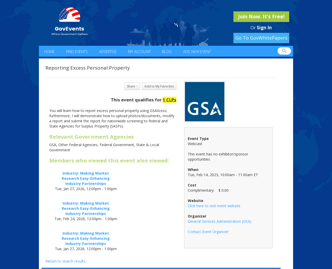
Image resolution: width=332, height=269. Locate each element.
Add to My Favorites (159, 86)
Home (49, 51)
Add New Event (197, 51)
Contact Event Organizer (208, 231)
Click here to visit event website (214, 205)
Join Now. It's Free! (261, 16)
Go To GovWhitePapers (261, 38)
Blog (167, 51)
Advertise (108, 51)
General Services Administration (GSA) (219, 221)
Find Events (77, 51)
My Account (139, 51)
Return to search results (65, 261)
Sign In (264, 28)
